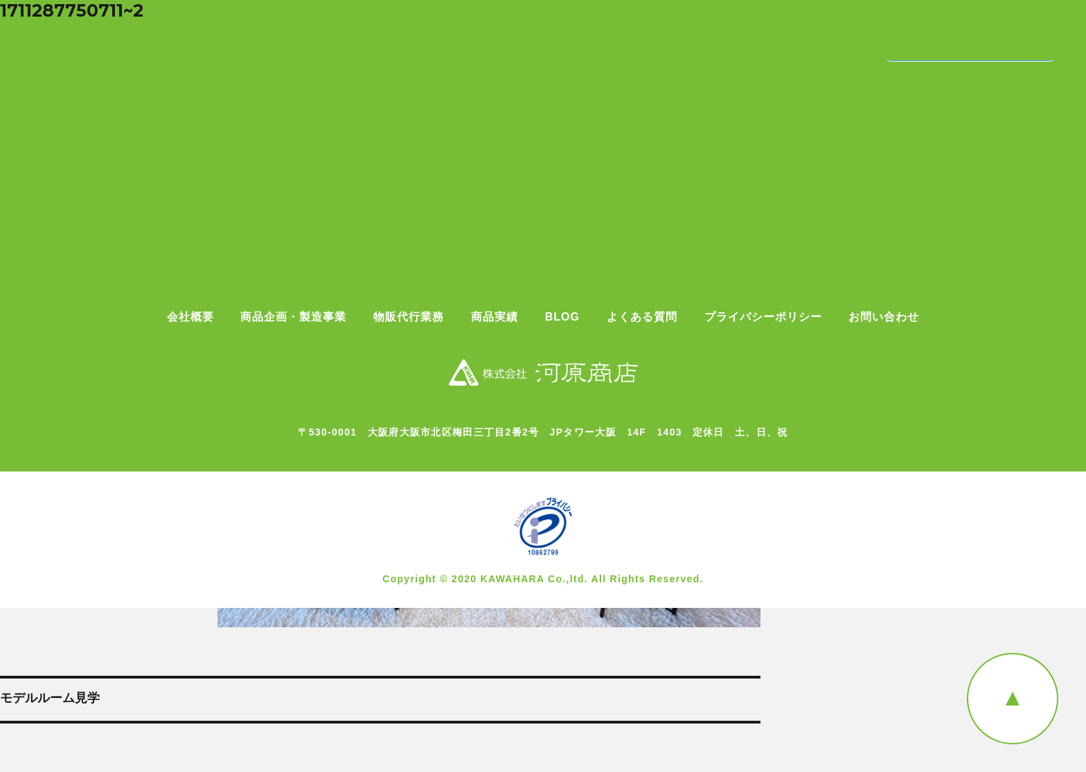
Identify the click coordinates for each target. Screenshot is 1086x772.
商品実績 (494, 317)
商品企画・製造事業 (293, 317)
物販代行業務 (408, 317)
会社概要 (190, 317)
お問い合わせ (883, 317)
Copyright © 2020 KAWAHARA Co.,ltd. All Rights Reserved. (543, 579)
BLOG (562, 317)
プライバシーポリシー (763, 317)
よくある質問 (642, 317)
